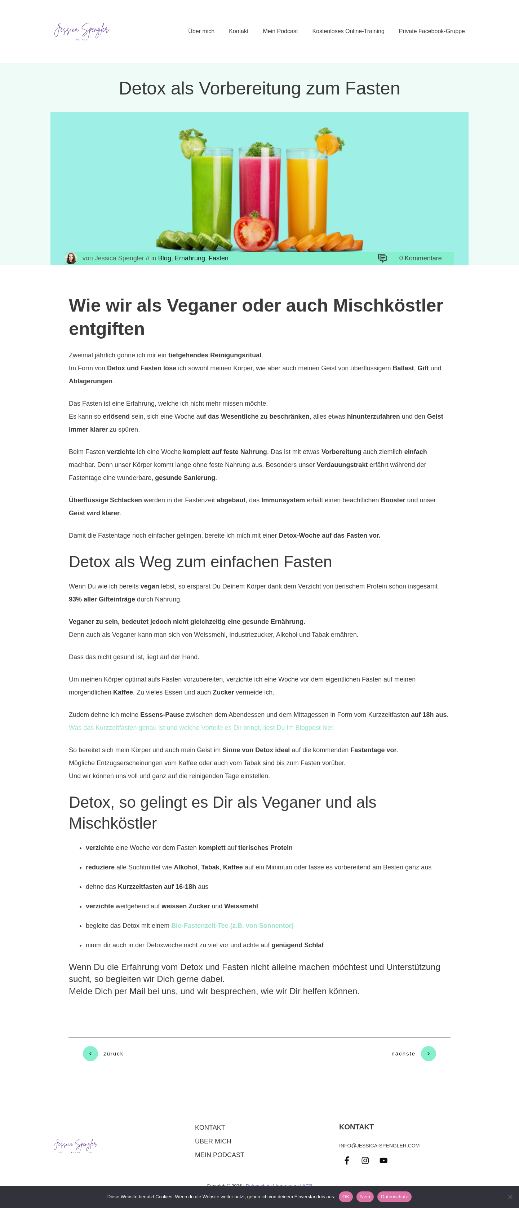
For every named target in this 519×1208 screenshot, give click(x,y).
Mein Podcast (219, 1151)
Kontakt (210, 1124)
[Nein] (510, 1196)
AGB (307, 1182)
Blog (164, 258)
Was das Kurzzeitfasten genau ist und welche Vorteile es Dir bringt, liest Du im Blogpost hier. (202, 727)
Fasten (219, 258)
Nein (365, 1196)
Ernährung (190, 258)
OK (345, 1196)
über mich (213, 1138)
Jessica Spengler (119, 258)
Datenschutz (259, 1182)
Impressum (287, 1182)
